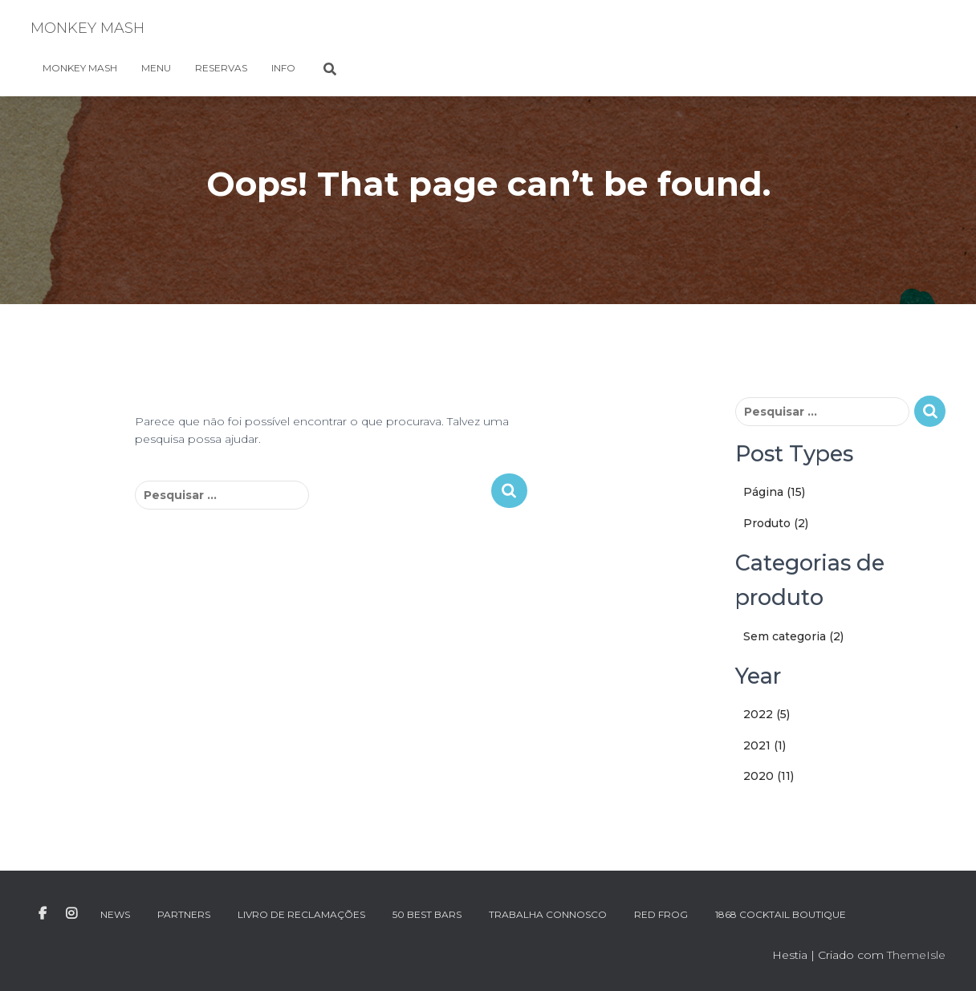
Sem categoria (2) (793, 636)
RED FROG (661, 914)
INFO (283, 68)
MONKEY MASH (80, 68)
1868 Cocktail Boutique (780, 914)
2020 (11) (768, 776)
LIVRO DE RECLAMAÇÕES (301, 914)
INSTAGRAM (71, 914)
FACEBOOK (43, 914)
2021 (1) (764, 745)
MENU (156, 68)
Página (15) (774, 492)
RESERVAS (221, 68)
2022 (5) (766, 714)
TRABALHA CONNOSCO (548, 914)
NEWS (115, 914)
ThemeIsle (916, 955)
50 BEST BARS (427, 914)
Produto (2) (775, 523)
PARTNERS (183, 914)
